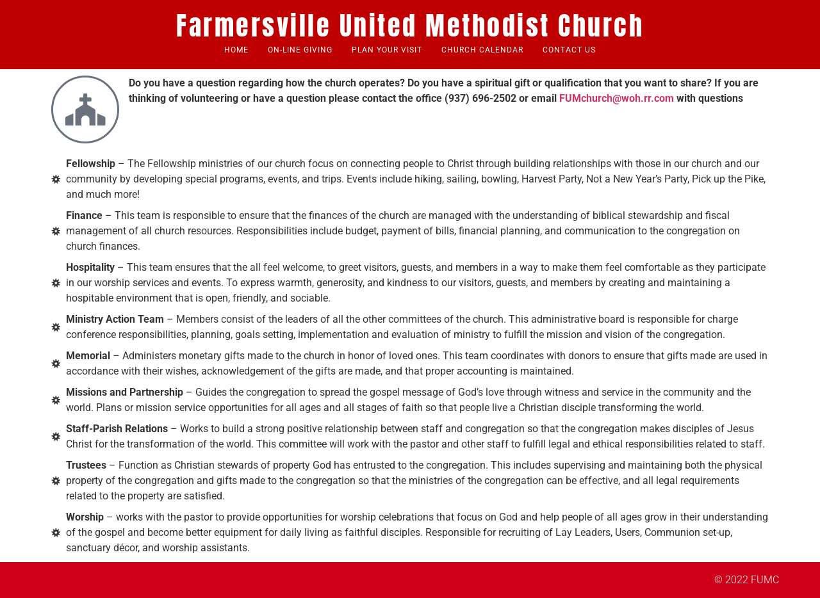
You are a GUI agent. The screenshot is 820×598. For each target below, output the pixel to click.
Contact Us (569, 49)
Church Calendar (482, 49)
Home (236, 49)
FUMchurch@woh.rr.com (616, 98)
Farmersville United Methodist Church (410, 25)
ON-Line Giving (300, 49)
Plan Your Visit (387, 49)
